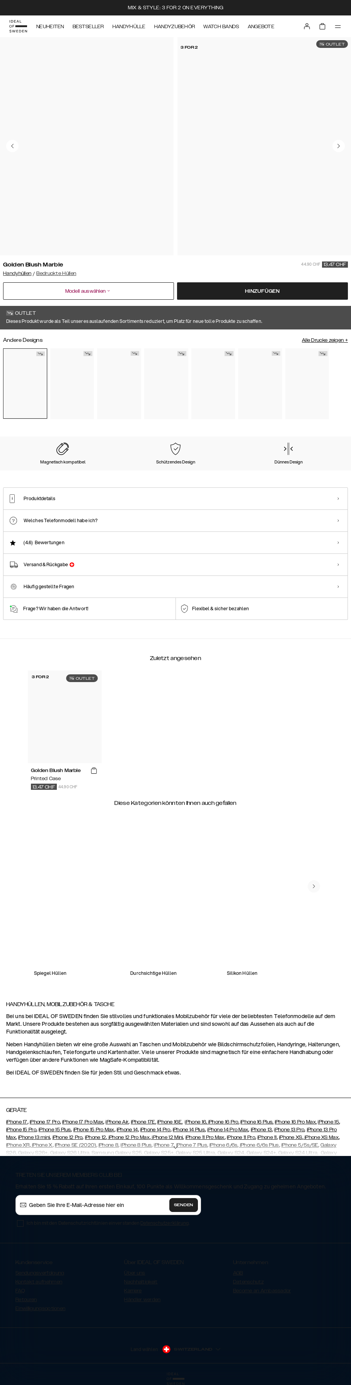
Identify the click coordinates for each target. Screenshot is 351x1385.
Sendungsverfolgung (39, 1273)
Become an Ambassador (262, 1290)
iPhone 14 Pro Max (227, 1129)
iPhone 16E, (169, 1122)
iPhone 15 (328, 1122)
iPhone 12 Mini (167, 1137)
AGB (238, 1273)
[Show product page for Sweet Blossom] (307, 383)
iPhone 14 (127, 1129)
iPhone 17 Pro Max (82, 1122)
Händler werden (142, 1299)
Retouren (26, 1299)
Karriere (132, 1290)
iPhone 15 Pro (21, 1129)
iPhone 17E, (143, 1122)
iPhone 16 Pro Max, (296, 1122)
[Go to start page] (18, 26)
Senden (183, 1205)
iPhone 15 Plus (55, 1129)
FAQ (20, 1290)
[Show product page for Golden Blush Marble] (25, 383)
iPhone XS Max (321, 1137)
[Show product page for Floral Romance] (72, 383)
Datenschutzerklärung (164, 1223)
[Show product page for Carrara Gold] (119, 383)
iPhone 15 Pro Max (93, 1129)
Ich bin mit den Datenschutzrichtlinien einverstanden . (108, 1223)
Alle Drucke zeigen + (325, 340)
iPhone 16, (196, 1122)
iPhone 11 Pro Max (205, 1137)
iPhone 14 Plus (189, 1129)
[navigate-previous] (314, 886)
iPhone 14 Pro (155, 1129)
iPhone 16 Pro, (223, 1122)
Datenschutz (248, 1282)
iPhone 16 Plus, (257, 1122)
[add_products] (94, 771)
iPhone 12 (95, 1137)
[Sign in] (307, 26)
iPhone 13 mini (34, 1137)
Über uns (134, 1273)
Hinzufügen (262, 291)
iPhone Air (117, 1122)
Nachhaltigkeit (140, 1282)
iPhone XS (290, 1137)
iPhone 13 (261, 1129)
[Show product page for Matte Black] (213, 383)
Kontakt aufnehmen (38, 1282)
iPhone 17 (16, 1122)
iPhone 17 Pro (45, 1122)
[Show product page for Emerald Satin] (166, 383)
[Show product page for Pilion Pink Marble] (260, 383)
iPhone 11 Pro (241, 1137)
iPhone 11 (267, 1137)
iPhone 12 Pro (68, 1137)
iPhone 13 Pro (289, 1129)
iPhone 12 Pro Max (128, 1137)
